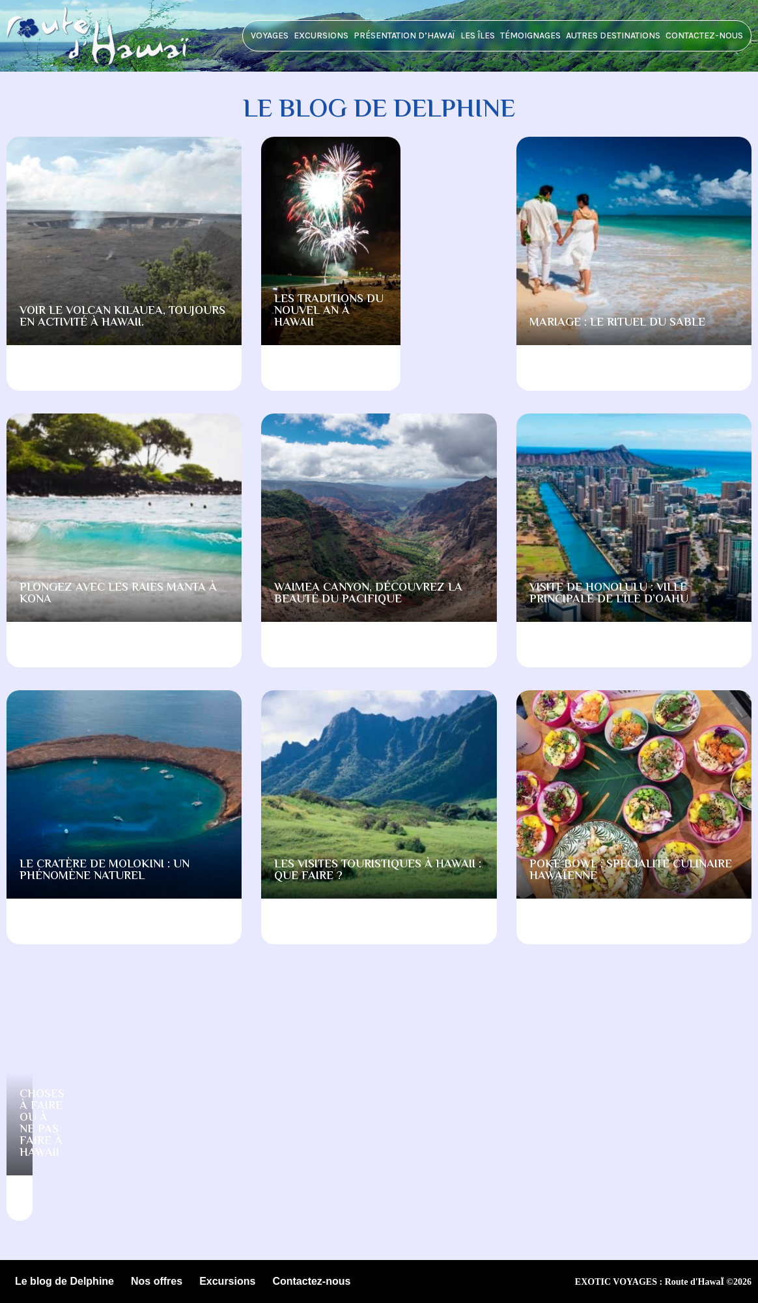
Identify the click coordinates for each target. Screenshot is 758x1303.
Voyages (269, 35)
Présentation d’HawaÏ (404, 35)
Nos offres (156, 1281)
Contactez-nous (704, 35)
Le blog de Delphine (64, 1281)
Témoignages (530, 35)
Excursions (321, 35)
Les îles (477, 35)
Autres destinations (613, 35)
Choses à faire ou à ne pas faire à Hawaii (42, 1124)
